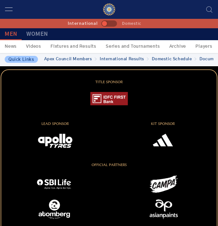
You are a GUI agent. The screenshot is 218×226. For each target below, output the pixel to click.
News (11, 46)
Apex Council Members (70, 59)
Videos (33, 46)
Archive (177, 46)
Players (203, 46)
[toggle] (109, 23)
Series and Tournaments (133, 46)
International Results (124, 59)
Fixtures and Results (73, 46)
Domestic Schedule (174, 59)
